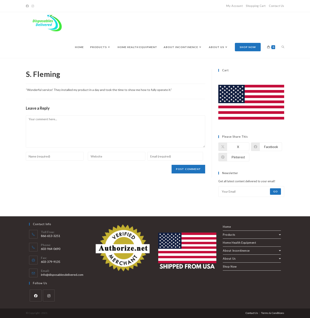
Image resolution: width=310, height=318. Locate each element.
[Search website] (282, 47)
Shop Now (230, 266)
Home (227, 226)
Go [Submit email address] (275, 191)
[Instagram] (32, 6)
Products (252, 234)
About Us (252, 258)
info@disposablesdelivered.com (62, 274)
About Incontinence (252, 250)
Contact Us (276, 6)
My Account (234, 6)
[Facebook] (28, 6)
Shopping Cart (256, 6)
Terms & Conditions (272, 313)
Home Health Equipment (239, 242)
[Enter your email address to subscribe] (251, 191)
